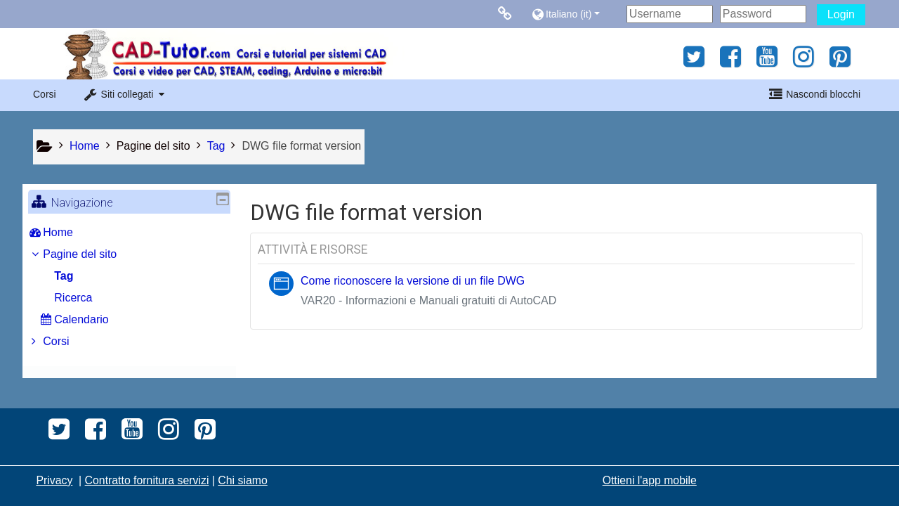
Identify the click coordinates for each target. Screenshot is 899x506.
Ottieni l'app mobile (650, 480)
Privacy (54, 480)
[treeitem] (129, 232)
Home (68, 232)
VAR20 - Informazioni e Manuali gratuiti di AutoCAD (428, 300)
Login (841, 14)
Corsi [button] (44, 94)
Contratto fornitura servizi (147, 480)
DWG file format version (301, 146)
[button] (575, 14)
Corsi (66, 341)
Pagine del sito (153, 146)
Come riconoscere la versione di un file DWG (413, 281)
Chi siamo (242, 480)
